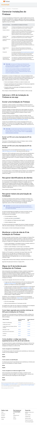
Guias (2, 412)
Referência (3, 413)
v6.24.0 (28, 324)
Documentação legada (29, 421)
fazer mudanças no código (26, 287)
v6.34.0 (28, 322)
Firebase (3, 8)
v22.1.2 (19, 335)
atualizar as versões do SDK (10, 283)
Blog (14, 413)
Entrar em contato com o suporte (29, 413)
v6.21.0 (28, 331)
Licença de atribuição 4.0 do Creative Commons (9, 383)
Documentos (9, 8)
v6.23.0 (28, 333)
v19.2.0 (19, 324)
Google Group (27, 416)
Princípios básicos (15, 8)
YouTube (14, 418)
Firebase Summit (16, 415)
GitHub (2, 419)
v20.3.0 (19, 322)
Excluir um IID (19, 298)
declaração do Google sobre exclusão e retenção (18, 119)
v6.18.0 (28, 326)
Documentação (5, 4)
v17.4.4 (19, 326)
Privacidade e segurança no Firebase (12, 66)
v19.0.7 (19, 329)
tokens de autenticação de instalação (27, 52)
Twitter (14, 417)
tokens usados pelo (13, 207)
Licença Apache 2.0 (7, 384)
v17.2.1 (19, 333)
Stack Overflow (28, 414)
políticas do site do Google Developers (27, 384)
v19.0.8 (19, 331)
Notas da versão (28, 418)
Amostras (3, 415)
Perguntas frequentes (29, 420)
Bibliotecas (3, 417)
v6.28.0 (28, 335)
